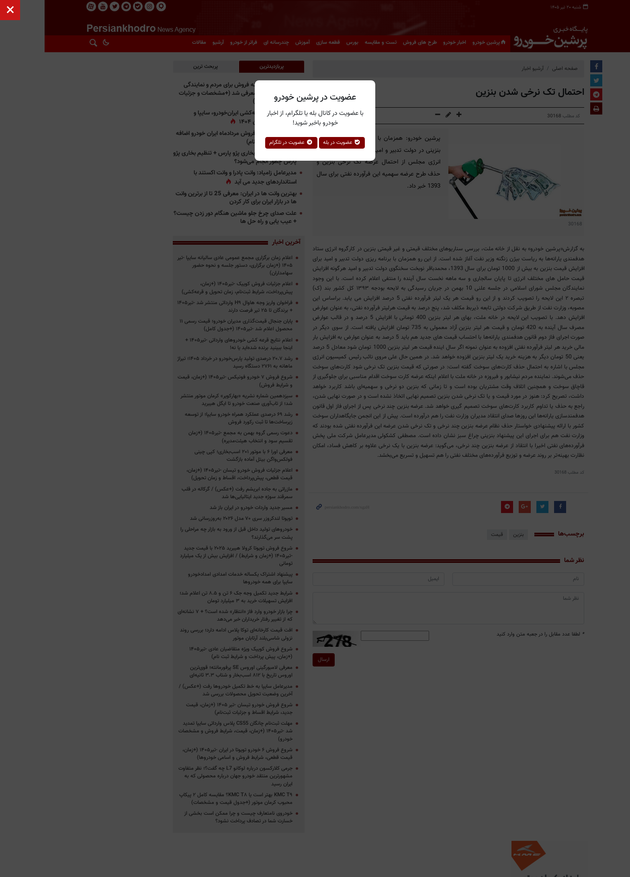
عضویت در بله (342, 143)
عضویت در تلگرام (291, 143)
